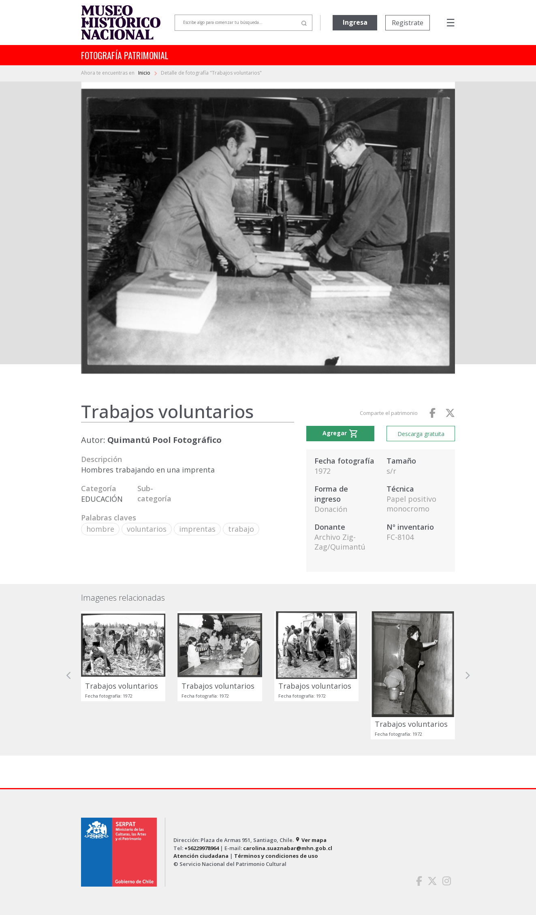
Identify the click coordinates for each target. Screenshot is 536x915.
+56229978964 (201, 848)
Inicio (145, 72)
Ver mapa (311, 840)
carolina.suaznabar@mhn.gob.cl (287, 848)
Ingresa (355, 22)
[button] (69, 675)
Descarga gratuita (420, 434)
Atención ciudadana (200, 855)
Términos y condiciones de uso (276, 855)
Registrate (407, 22)
